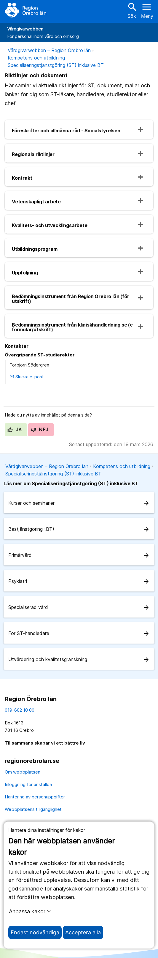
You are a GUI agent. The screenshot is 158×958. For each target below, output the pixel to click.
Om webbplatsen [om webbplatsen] (22, 772)
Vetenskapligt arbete (36, 201)
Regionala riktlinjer (33, 154)
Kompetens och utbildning (36, 58)
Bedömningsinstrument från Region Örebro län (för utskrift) (70, 298)
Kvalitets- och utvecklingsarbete (49, 225)
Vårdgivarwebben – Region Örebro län (49, 50)
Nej (40, 430)
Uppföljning (25, 272)
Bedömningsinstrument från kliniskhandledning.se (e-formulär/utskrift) (73, 327)
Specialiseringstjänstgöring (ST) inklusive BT (56, 65)
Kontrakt (22, 178)
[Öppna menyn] (147, 10)
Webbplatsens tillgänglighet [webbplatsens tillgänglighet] (33, 809)
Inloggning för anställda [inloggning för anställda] (28, 784)
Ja (14, 430)
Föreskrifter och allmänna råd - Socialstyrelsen (66, 130)
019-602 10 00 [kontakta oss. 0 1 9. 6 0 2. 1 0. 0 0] (19, 710)
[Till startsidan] (25, 10)
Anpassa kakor (30, 911)
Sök (131, 10)
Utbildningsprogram (34, 249)
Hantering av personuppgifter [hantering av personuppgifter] (35, 797)
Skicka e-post (26, 377)
